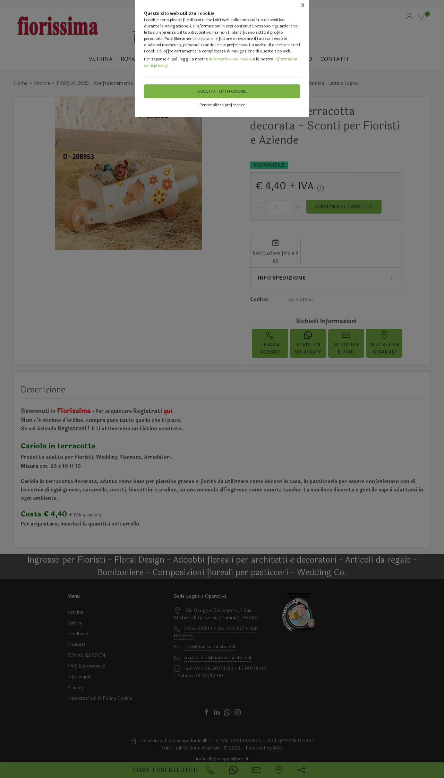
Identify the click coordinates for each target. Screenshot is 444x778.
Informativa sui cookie (230, 59)
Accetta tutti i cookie (222, 91)
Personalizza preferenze (222, 105)
